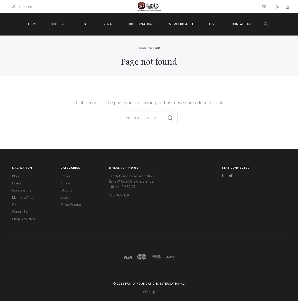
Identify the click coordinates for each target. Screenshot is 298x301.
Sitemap (149, 292)
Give (212, 24)
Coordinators (141, 24)
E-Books (67, 190)
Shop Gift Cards (23, 219)
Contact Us (241, 24)
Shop (57, 24)
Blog (82, 24)
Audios (66, 183)
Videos (66, 197)
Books (65, 176)
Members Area (181, 24)
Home (32, 24)
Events (107, 24)
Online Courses (71, 205)
